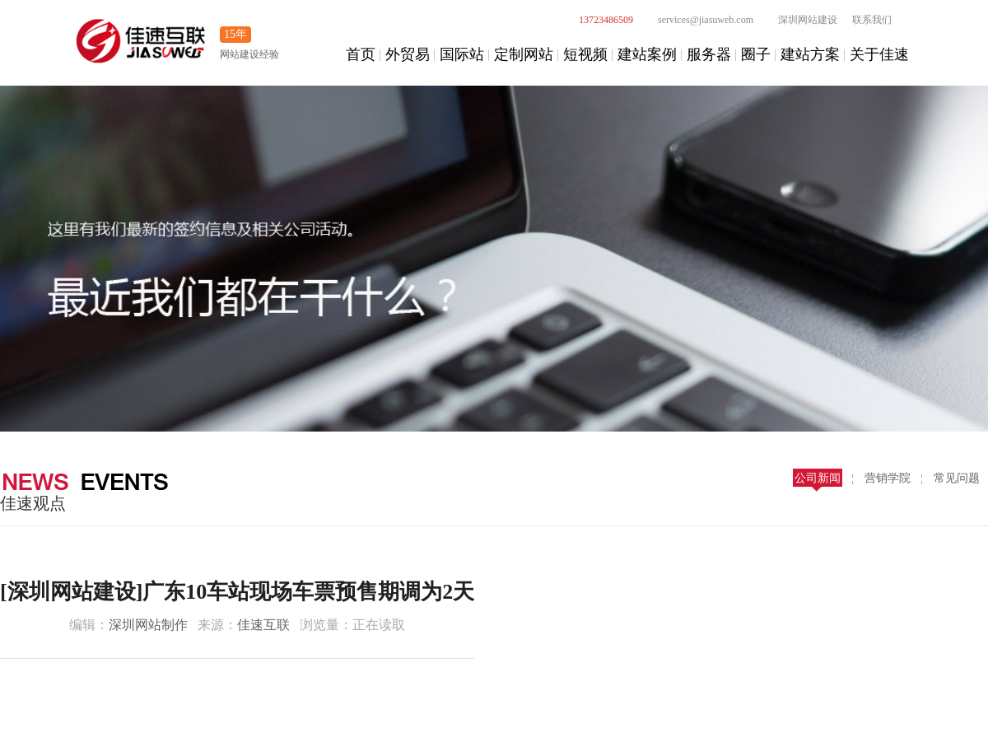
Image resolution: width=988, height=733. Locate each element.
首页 (360, 54)
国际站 (462, 54)
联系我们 (872, 20)
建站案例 (647, 54)
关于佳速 (879, 54)
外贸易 (407, 54)
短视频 (585, 54)
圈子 (756, 54)
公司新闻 (818, 478)
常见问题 (957, 478)
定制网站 (523, 54)
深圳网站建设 (798, 20)
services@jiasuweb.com (696, 20)
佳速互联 (263, 625)
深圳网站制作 (148, 625)
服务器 (709, 54)
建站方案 (810, 54)
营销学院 (887, 478)
